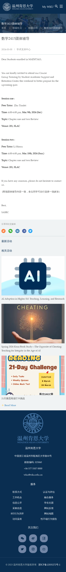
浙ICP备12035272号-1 (49, 565)
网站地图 (48, 513)
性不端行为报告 (49, 519)
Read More (8, 405)
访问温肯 (17, 519)
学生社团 (48, 503)
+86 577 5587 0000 (33, 468)
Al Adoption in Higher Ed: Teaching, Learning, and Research (32, 299)
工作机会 (17, 497)
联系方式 (17, 492)
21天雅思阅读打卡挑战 (13, 398)
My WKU (47, 7)
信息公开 (17, 503)
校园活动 (32, 28)
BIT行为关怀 (17, 513)
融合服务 (48, 497)
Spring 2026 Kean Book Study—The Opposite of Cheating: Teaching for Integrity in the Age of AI (31, 349)
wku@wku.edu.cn (33, 475)
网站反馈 (48, 508)
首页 (3, 28)
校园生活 (17, 28)
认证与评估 (49, 492)
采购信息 (17, 508)
